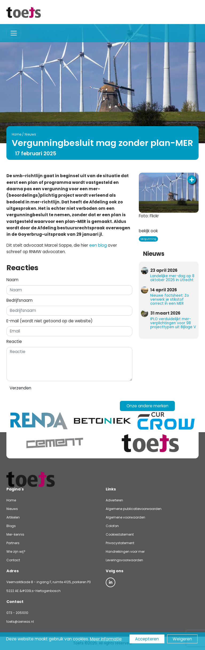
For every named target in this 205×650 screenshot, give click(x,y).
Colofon (112, 526)
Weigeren (182, 639)
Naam (12, 280)
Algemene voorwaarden (125, 517)
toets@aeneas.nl (20, 621)
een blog (98, 245)
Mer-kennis (15, 534)
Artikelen (13, 517)
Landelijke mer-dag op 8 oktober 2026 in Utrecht (172, 278)
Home (16, 134)
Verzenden (20, 388)
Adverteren (114, 500)
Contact (13, 560)
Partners (12, 543)
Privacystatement (120, 543)
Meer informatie (106, 639)
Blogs (11, 526)
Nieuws (30, 134)
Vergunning (148, 239)
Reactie (14, 341)
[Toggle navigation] (13, 33)
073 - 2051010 (17, 612)
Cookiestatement (120, 534)
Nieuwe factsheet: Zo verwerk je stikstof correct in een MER (169, 299)
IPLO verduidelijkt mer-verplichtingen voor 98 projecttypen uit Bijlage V (173, 323)
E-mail (49, 321)
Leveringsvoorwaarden (124, 560)
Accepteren (147, 639)
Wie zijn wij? (15, 551)
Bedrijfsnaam (19, 300)
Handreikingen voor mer (125, 551)
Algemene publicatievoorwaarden (133, 508)
